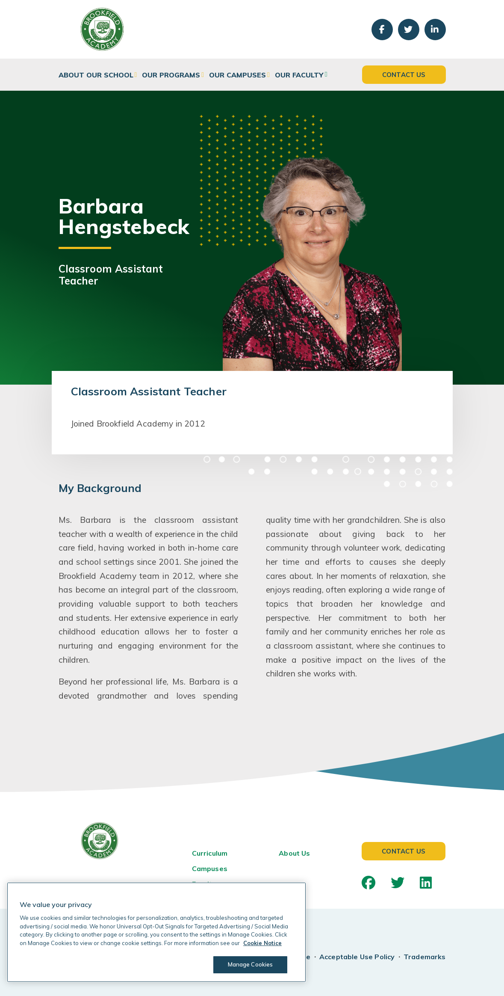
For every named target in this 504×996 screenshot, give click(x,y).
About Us (294, 853)
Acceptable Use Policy (357, 956)
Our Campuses (237, 75)
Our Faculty (299, 75)
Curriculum (210, 853)
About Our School (96, 75)
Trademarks (425, 956)
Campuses (209, 868)
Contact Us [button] (404, 75)
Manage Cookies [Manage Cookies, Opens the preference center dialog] (250, 964)
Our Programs (171, 75)
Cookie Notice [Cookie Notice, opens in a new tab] (262, 943)
